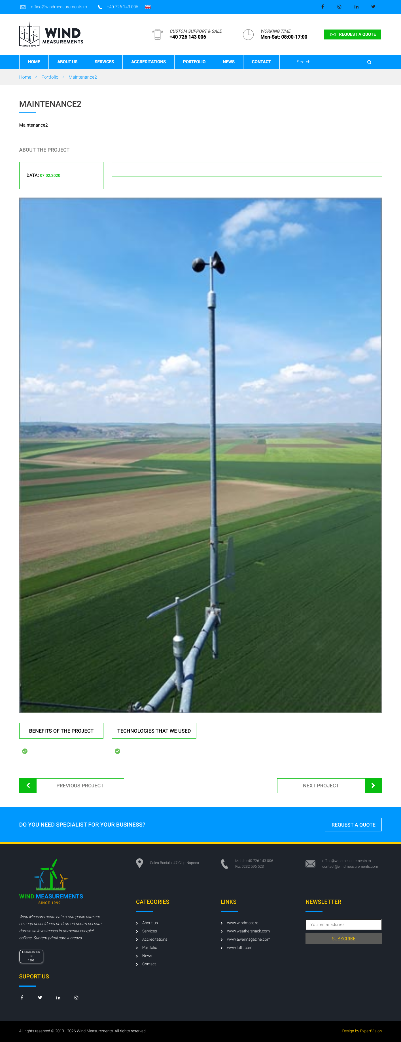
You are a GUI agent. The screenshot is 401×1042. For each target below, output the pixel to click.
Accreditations (148, 61)
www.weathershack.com (245, 931)
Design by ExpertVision (362, 1031)
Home (34, 61)
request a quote (352, 34)
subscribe (344, 939)
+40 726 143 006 (118, 7)
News (228, 61)
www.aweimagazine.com (245, 939)
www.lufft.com (237, 947)
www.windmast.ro (239, 923)
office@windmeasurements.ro (53, 7)
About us (67, 61)
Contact (261, 61)
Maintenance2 (83, 77)
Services (104, 61)
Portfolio (194, 61)
